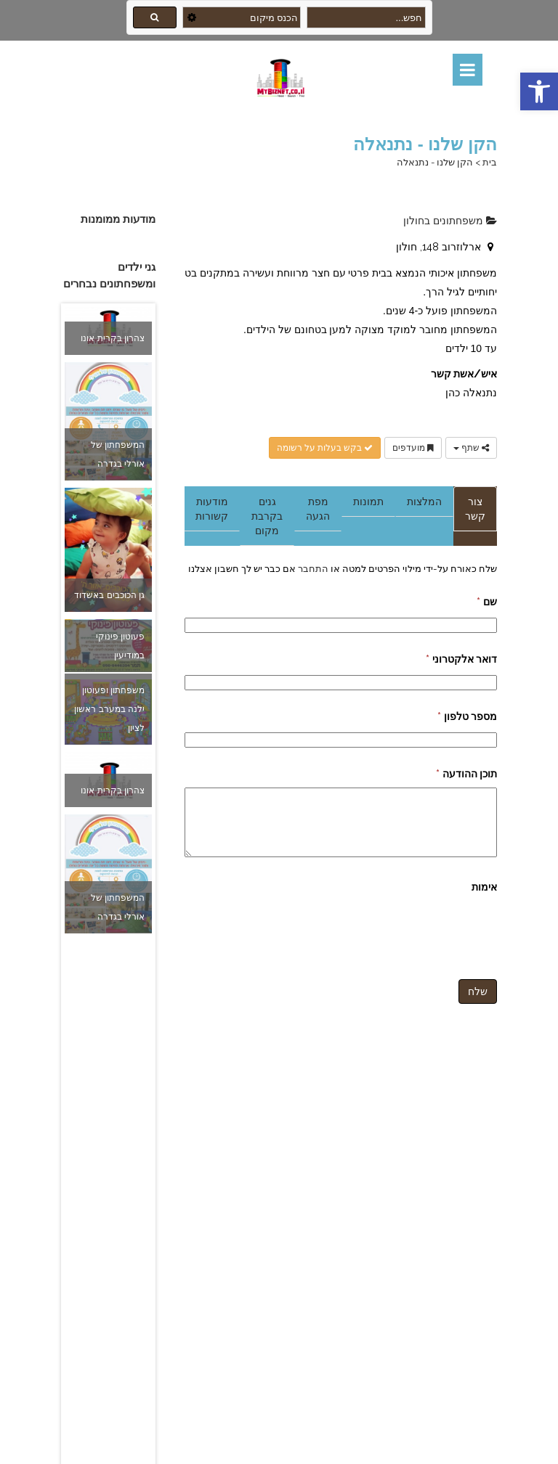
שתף (471, 448)
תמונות (368, 501)
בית (489, 162)
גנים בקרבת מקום (267, 516)
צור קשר (475, 509)
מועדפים (413, 448)
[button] (539, 91)
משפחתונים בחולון (450, 220)
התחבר (312, 568)
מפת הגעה (318, 509)
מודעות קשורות (211, 509)
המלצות (424, 501)
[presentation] (386, 929)
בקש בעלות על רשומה (325, 448)
